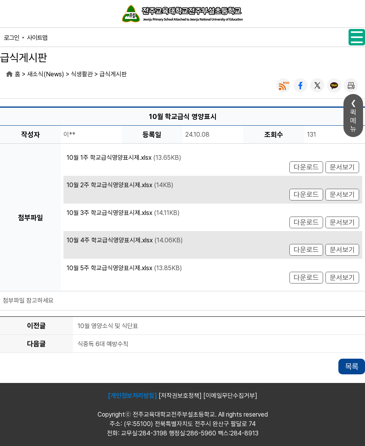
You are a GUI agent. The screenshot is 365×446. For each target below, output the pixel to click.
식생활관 (82, 74)
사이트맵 (37, 38)
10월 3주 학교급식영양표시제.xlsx (109, 213)
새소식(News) (45, 74)
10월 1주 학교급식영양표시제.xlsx (109, 157)
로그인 (11, 38)
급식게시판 (113, 74)
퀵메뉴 (353, 120)
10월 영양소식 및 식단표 (108, 326)
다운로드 (306, 167)
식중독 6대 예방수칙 (103, 344)
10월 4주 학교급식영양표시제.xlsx (110, 240)
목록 (351, 366)
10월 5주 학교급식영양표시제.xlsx (109, 268)
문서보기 (342, 167)
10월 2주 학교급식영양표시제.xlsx (109, 185)
